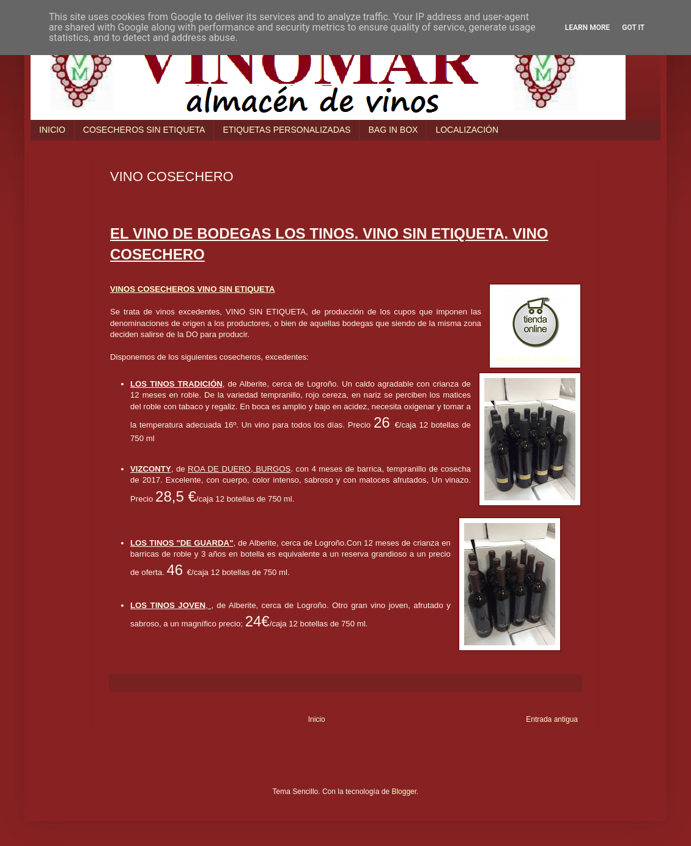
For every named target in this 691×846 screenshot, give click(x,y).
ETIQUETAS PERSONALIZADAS (286, 130)
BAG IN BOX (393, 130)
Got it (633, 27)
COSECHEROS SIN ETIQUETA (144, 130)
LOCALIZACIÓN (466, 130)
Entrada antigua (552, 719)
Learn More (587, 27)
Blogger (403, 791)
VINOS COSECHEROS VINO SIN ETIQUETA (192, 289)
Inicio (316, 719)
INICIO (52, 130)
